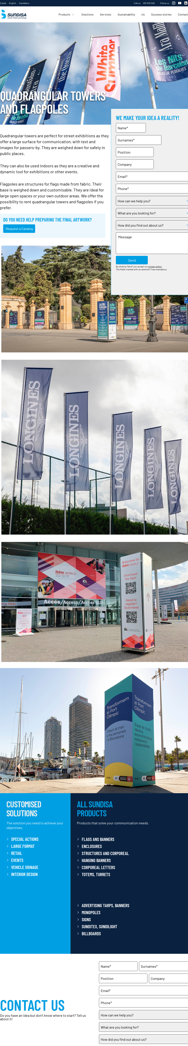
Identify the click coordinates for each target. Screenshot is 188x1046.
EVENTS (17, 860)
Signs (86, 919)
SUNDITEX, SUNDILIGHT (99, 926)
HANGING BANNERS (96, 860)
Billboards (91, 933)
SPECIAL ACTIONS (24, 839)
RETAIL (16, 853)
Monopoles (91, 912)
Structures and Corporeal (105, 853)
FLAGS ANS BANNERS (98, 839)
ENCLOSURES (92, 846)
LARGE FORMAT (23, 846)
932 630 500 (149, 3)
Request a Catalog (19, 228)
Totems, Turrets (96, 874)
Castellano (24, 3)
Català (3, 3)
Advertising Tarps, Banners (105, 905)
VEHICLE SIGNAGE (24, 867)
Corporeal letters (98, 867)
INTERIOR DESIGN (24, 874)
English (12, 3)
